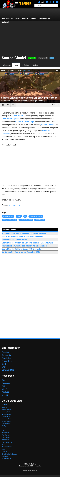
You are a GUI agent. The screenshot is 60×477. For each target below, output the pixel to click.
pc (25, 216)
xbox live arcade (8, 216)
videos (19, 216)
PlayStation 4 (6, 437)
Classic (4, 407)
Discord (5, 395)
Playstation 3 (43, 58)
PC (52, 58)
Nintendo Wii (6, 424)
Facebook (6, 383)
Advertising (6, 358)
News (17, 18)
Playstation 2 (6, 432)
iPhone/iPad (6, 412)
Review (35, 65)
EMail (4, 380)
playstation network (36, 216)
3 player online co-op (9, 220)
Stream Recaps (44, 18)
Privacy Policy (7, 361)
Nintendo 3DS (6, 414)
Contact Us (6, 355)
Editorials (5, 22)
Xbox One (5, 456)
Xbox (3, 449)
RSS (3, 386)
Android (4, 405)
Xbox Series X (6, 459)
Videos (33, 18)
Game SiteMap (8, 370)
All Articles (7, 65)
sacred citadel (39, 220)
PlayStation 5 (6, 440)
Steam (4, 389)
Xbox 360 (32, 58)
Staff (4, 364)
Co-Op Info (25, 65)
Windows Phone (7, 447)
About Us (5, 352)
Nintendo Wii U (6, 421)
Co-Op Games (7, 18)
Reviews (25, 18)
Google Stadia (6, 409)
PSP (3, 444)
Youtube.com (14, 205)
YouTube (5, 392)
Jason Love (26, 70)
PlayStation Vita (7, 442)
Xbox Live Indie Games (9, 454)
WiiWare (4, 426)
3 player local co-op (26, 220)
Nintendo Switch (7, 419)
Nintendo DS (6, 416)
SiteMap (5, 367)
